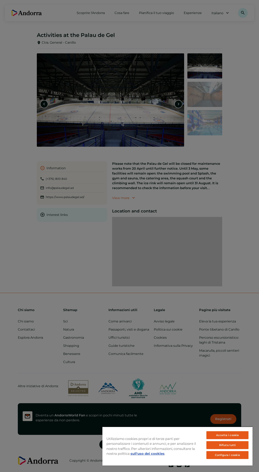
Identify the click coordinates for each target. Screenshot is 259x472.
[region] (177, 446)
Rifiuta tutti (227, 445)
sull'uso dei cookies (148, 454)
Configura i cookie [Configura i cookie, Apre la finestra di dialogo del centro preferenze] (227, 455)
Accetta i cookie (227, 435)
